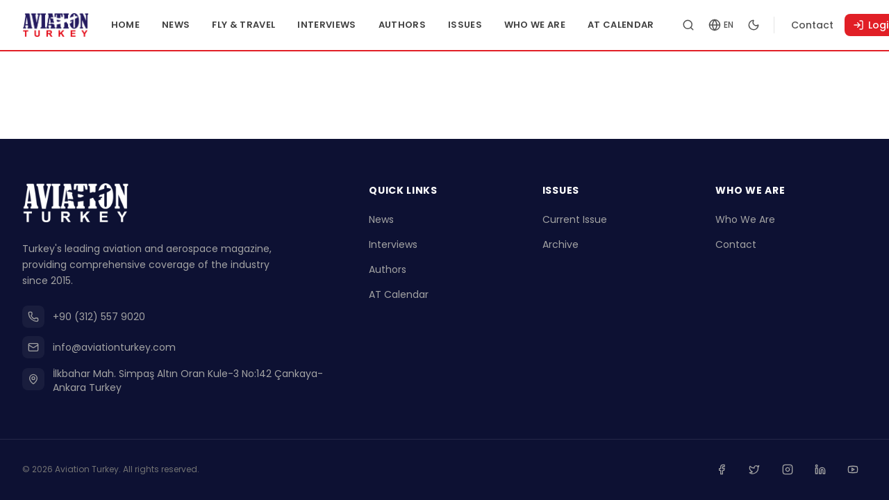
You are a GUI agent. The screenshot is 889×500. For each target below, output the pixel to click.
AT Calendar (646, 24)
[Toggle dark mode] (778, 25)
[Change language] (746, 25)
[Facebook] (732, 470)
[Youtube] (854, 470)
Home (150, 24)
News (201, 24)
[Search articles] (713, 25)
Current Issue (574, 222)
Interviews (352, 24)
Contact (837, 25)
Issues (490, 24)
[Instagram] (793, 470)
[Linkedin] (823, 470)
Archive (560, 247)
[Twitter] (762, 470)
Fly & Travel (269, 24)
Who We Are (559, 24)
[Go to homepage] (68, 25)
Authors (427, 24)
